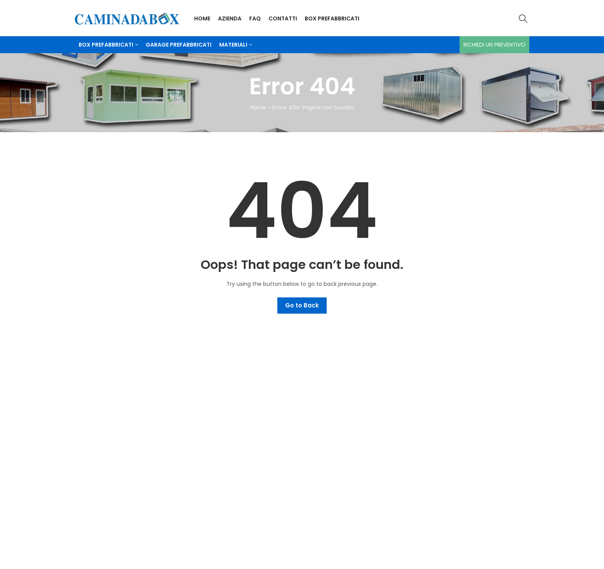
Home (258, 107)
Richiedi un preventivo (494, 45)
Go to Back (302, 305)
